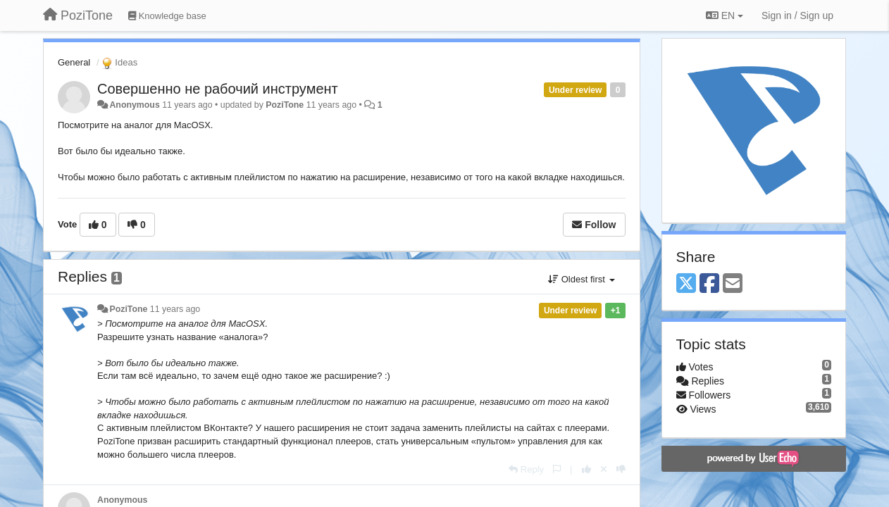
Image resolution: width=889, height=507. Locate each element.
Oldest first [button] (581, 279)
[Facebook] (709, 284)
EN (724, 15)
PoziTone (285, 105)
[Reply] (526, 469)
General (74, 62)
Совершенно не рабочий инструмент (217, 88)
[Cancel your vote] (603, 469)
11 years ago (175, 309)
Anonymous (134, 105)
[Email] (732, 284)
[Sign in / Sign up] (797, 15)
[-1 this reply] (621, 469)
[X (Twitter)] (686, 284)
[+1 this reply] (586, 469)
